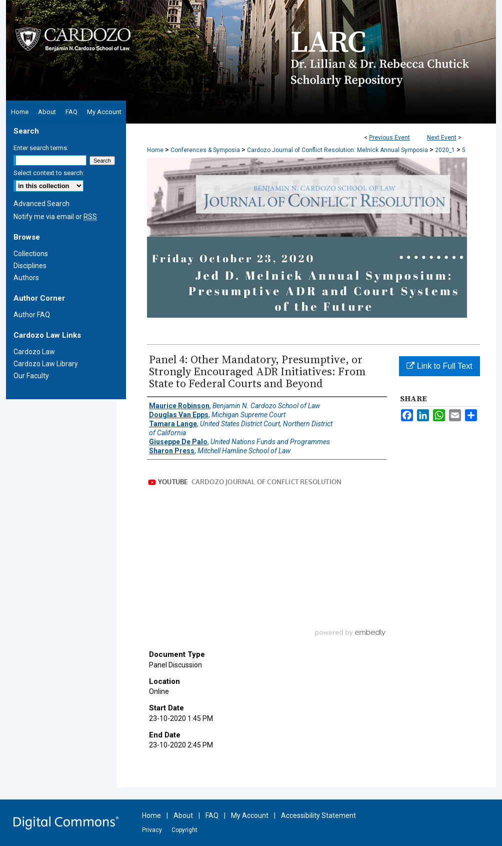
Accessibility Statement (318, 815)
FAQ (212, 815)
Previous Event (389, 137)
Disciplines (30, 266)
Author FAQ (32, 315)
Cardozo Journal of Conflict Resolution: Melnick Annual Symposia (338, 150)
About (183, 815)
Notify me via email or (55, 217)
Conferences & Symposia (206, 150)
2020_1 (445, 150)
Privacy (152, 829)
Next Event (441, 137)
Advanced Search (42, 204)
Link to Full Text (439, 366)
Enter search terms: (41, 148)
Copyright (185, 829)
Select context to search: (49, 173)
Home (155, 150)
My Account (249, 815)
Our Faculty (31, 376)
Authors (26, 278)
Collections (31, 254)
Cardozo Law (34, 352)
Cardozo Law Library (46, 364)
